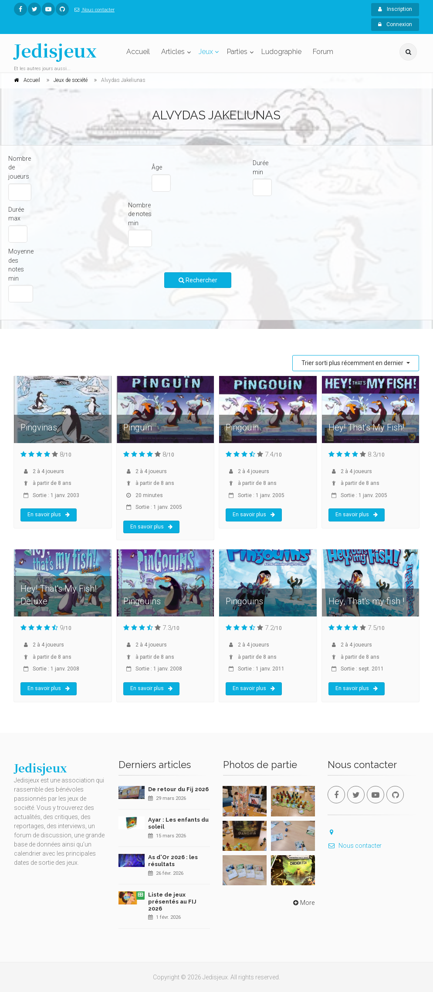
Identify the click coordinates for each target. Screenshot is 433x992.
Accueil (138, 51)
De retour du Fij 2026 (178, 789)
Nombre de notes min (140, 214)
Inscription (395, 9)
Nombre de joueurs (19, 167)
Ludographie (281, 51)
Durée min (260, 167)
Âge (157, 167)
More (303, 902)
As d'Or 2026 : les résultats (173, 860)
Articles (173, 51)
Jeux (206, 51)
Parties (237, 51)
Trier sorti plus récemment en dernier (353, 362)
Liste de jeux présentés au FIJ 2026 (172, 901)
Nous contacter (93, 10)
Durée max (16, 214)
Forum (323, 51)
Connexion (395, 24)
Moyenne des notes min (21, 265)
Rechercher (198, 280)
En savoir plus (48, 514)
